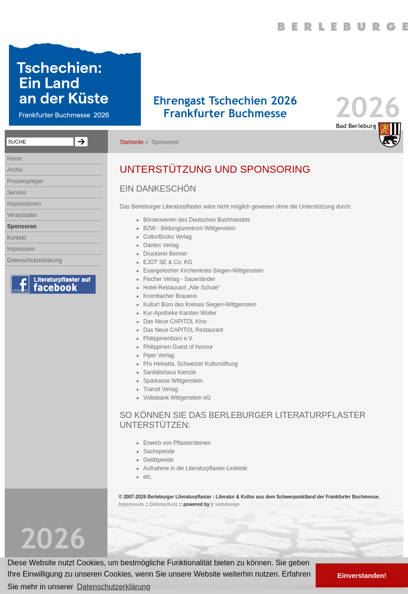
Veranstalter (22, 215)
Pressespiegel (24, 181)
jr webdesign (225, 504)
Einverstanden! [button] (361, 575)
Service (16, 192)
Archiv (15, 170)
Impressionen (24, 204)
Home (14, 158)
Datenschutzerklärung (34, 260)
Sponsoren (22, 226)
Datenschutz (164, 504)
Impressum (21, 249)
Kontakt (16, 237)
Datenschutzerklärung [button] (113, 587)
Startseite (132, 142)
